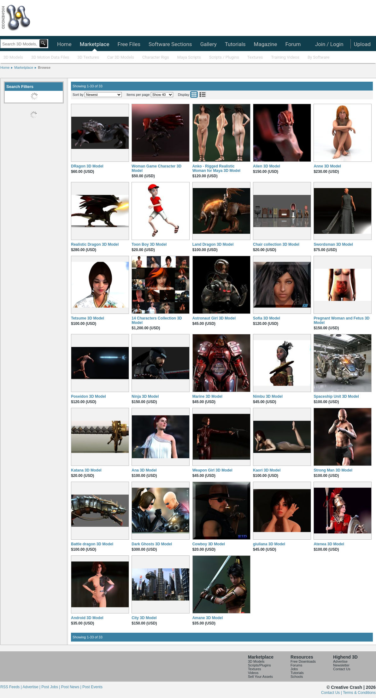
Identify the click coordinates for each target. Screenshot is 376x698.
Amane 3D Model (207, 618)
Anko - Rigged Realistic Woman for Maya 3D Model (216, 168)
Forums (296, 665)
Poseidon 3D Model (88, 396)
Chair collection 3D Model (276, 244)
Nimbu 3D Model (268, 396)
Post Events (92, 687)
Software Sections (170, 44)
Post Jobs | (51, 687)
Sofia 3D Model (266, 318)
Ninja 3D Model (145, 396)
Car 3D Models (120, 57)
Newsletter (341, 665)
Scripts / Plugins (224, 57)
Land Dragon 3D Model (213, 244)
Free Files (128, 44)
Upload (362, 44)
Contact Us (341, 669)
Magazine (265, 44)
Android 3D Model (87, 618)
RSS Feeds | (11, 687)
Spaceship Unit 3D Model (336, 396)
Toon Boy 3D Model (149, 244)
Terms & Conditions (359, 692)
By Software (318, 57)
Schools (297, 676)
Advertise (340, 661)
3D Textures (88, 57)
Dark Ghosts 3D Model (152, 544)
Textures (255, 57)
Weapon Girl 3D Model (212, 470)
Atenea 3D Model (329, 544)
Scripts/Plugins (259, 665)
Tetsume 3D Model (87, 318)
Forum (293, 44)
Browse (44, 67)
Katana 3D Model (86, 470)
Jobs (294, 669)
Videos (253, 673)
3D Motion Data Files (50, 57)
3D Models (13, 57)
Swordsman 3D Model (333, 244)
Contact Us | (332, 692)
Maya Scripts (189, 57)
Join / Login (329, 44)
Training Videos (285, 57)
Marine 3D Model (207, 396)
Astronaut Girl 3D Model (214, 318)
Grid (194, 94)
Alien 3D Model (266, 166)
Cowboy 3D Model (208, 544)
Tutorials (235, 44)
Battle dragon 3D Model (92, 544)
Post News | (71, 687)
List (202, 94)
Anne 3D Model (327, 166)
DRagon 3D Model (87, 166)
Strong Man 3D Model (333, 470)
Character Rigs (155, 57)
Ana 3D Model (144, 470)
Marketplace (94, 44)
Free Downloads (303, 661)
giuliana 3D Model (269, 544)
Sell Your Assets (260, 676)
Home (64, 44)
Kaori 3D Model (266, 470)
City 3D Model (144, 618)
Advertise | (31, 687)
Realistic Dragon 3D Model (95, 244)
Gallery (208, 44)
